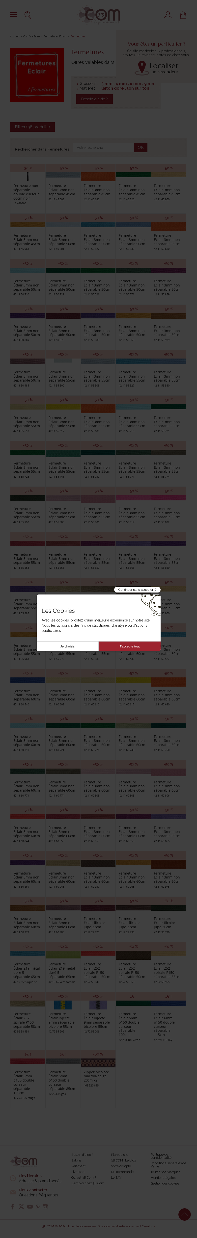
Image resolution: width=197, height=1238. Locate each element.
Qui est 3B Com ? (83, 1177)
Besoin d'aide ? (94, 99)
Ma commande (122, 1171)
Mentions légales (163, 1177)
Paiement (78, 1166)
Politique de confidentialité (161, 1156)
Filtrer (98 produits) (32, 127)
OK (141, 147)
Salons (76, 1160)
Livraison (77, 1171)
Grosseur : (89, 83)
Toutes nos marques (165, 1172)
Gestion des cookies (165, 1183)
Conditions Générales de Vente (168, 1164)
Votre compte (121, 1166)
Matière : (87, 88)
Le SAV (116, 1177)
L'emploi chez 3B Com (87, 1183)
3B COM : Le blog (123, 1160)
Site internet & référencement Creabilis (126, 1226)
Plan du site (119, 1154)
